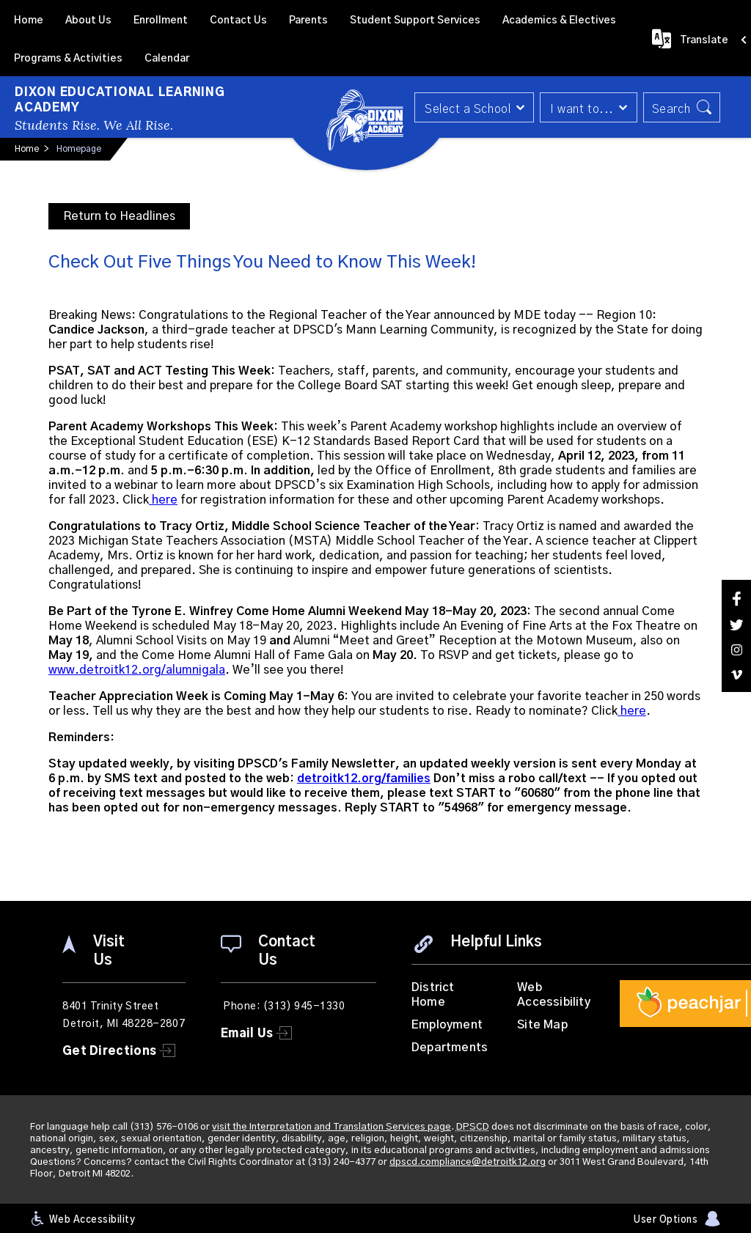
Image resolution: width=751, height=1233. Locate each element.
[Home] (28, 19)
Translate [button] (704, 40)
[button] (474, 107)
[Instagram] (736, 649)
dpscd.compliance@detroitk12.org (467, 1162)
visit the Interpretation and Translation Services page (331, 1127)
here (163, 500)
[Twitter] (736, 625)
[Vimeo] (736, 674)
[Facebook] (736, 598)
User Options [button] (665, 1220)
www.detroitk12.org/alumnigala (136, 670)
